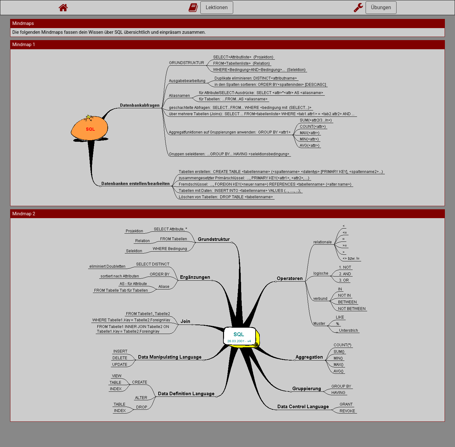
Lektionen (217, 7)
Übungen (381, 7)
